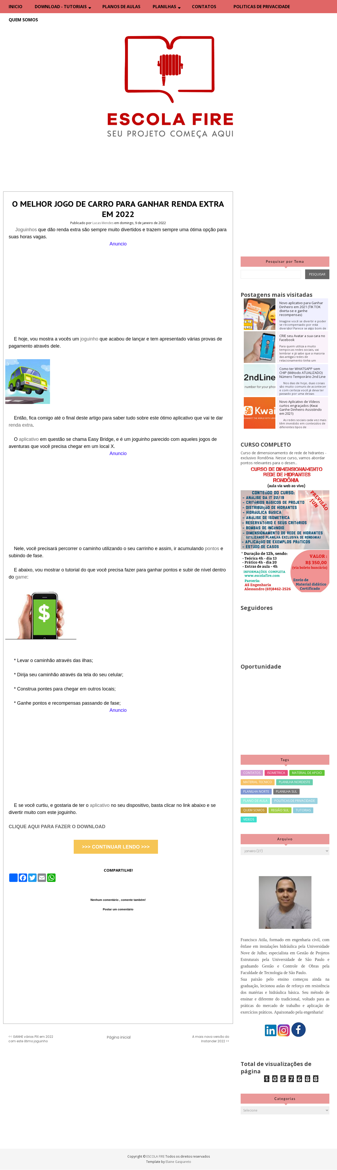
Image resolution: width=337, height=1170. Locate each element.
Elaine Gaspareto (178, 1161)
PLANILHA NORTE (256, 791)
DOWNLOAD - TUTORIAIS (61, 6)
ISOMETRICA (276, 773)
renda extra (21, 425)
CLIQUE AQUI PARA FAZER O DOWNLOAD (57, 826)
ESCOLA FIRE (155, 1156)
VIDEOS (248, 819)
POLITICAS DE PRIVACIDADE (262, 6)
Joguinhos (26, 229)
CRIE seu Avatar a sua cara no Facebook (302, 338)
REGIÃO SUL (280, 810)
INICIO (15, 6)
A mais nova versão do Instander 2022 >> (210, 1039)
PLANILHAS (164, 6)
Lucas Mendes (103, 223)
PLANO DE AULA (255, 800)
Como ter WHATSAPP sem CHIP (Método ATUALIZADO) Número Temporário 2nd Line (302, 373)
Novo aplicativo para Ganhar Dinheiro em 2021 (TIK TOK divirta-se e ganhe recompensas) (301, 309)
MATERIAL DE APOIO (307, 773)
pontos (212, 548)
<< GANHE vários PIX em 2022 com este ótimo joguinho (30, 1039)
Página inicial (119, 1037)
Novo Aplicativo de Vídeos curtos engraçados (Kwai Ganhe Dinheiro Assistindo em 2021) (300, 407)
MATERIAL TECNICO (257, 782)
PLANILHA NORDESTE (294, 782)
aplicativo (29, 439)
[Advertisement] (118, 284)
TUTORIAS (303, 810)
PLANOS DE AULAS (121, 6)
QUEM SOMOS (23, 20)
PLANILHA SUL (286, 791)
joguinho (90, 339)
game (21, 577)
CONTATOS (204, 6)
